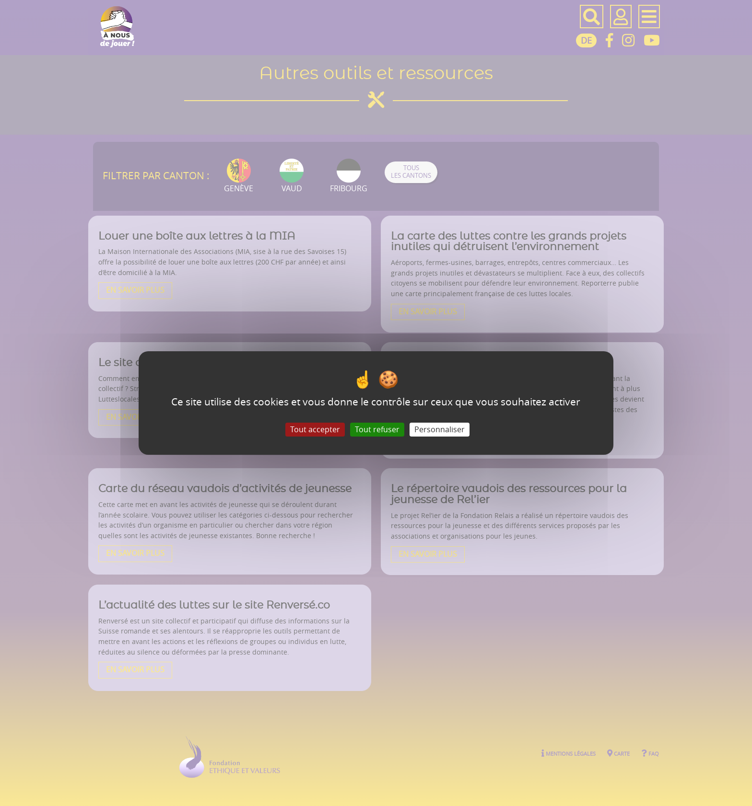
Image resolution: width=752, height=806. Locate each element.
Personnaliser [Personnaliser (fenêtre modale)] (439, 429)
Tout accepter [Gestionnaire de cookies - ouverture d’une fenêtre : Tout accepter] (315, 429)
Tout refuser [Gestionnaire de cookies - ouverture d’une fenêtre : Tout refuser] (377, 429)
